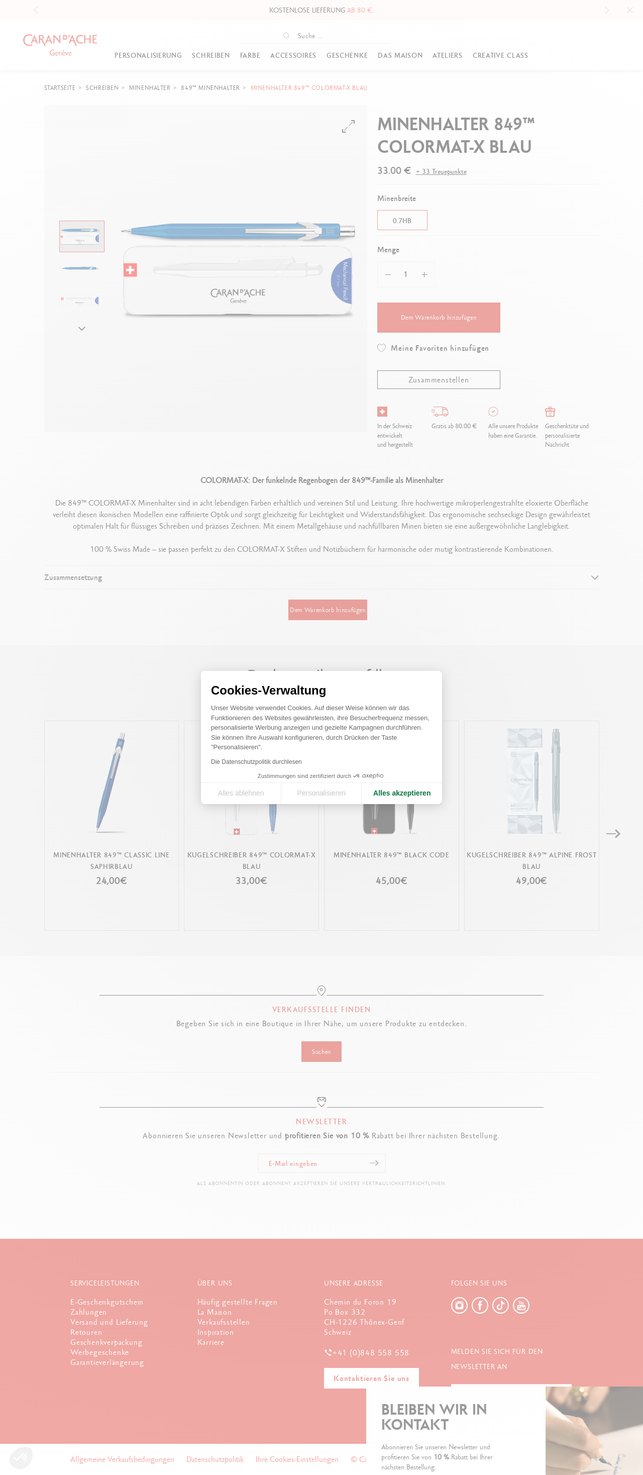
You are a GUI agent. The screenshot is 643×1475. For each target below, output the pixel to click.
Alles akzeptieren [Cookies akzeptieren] (402, 793)
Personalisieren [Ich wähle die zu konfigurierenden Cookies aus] (321, 793)
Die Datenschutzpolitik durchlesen (256, 761)
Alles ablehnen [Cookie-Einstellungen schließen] (241, 793)
